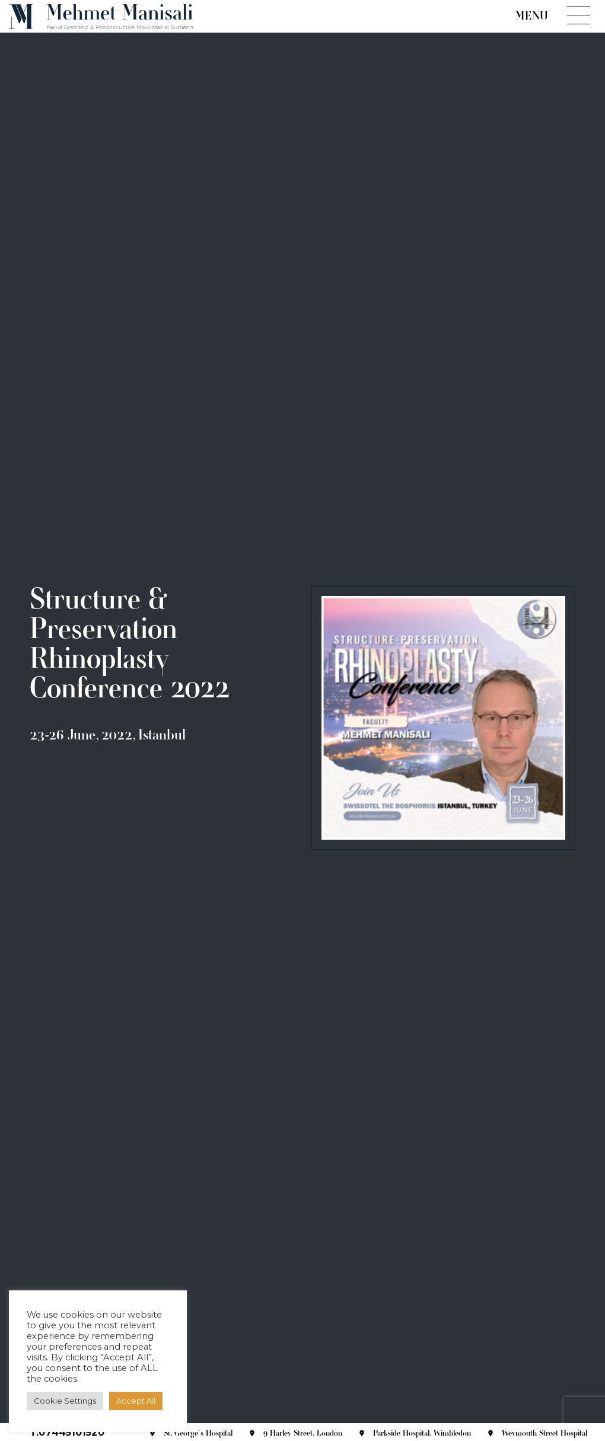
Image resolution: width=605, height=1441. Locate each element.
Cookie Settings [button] (65, 1400)
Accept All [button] (135, 1400)
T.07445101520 (67, 1432)
